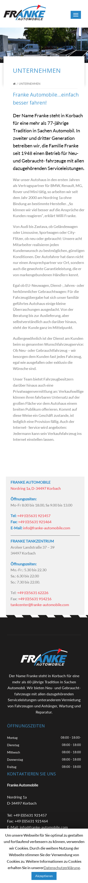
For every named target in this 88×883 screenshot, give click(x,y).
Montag (12, 738)
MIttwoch (13, 752)
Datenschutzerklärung (62, 867)
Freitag (11, 767)
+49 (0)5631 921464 (34, 521)
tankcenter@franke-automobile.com (40, 604)
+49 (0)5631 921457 (33, 515)
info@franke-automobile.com (46, 528)
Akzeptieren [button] (44, 876)
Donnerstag (15, 759)
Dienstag (13, 745)
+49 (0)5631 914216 (34, 598)
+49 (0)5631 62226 (32, 592)
